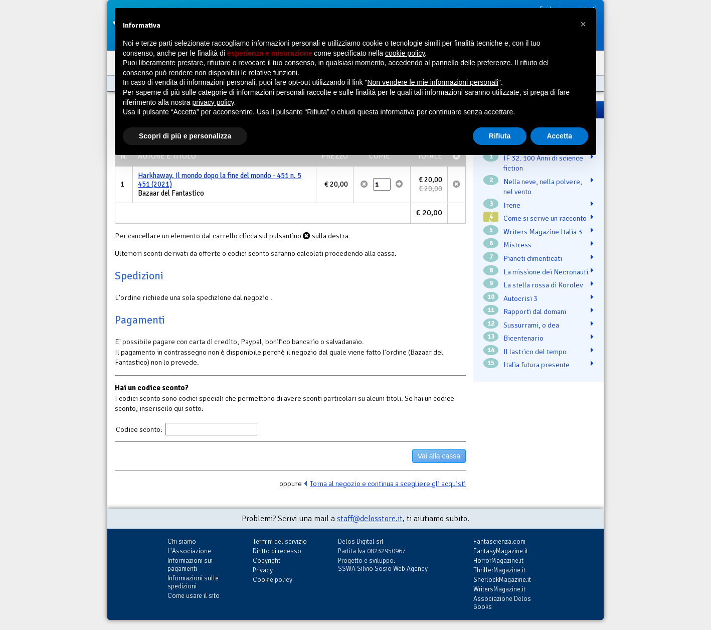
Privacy (263, 570)
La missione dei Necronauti (545, 271)
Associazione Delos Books (502, 602)
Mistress (517, 244)
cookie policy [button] (405, 53)
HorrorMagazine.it (498, 560)
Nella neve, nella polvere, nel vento (542, 187)
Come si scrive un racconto (545, 218)
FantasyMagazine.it (500, 551)
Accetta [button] (559, 136)
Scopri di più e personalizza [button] (185, 136)
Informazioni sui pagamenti (190, 564)
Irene (511, 205)
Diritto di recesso (277, 551)
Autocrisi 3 (520, 298)
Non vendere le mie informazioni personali (432, 82)
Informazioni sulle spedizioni (193, 582)
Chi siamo (181, 541)
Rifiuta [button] (500, 136)
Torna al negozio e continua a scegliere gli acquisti (388, 483)
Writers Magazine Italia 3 (542, 231)
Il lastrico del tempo (535, 351)
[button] (583, 24)
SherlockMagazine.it (502, 579)
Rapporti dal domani (534, 311)
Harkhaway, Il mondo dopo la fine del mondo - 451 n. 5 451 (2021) (219, 180)
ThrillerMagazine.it (499, 570)
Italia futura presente (536, 364)
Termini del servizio (280, 541)
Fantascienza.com (499, 541)
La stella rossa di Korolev (543, 284)
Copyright (266, 560)
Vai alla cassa (439, 456)
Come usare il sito (193, 595)
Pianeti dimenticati (532, 258)
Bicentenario (523, 338)
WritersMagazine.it (499, 589)
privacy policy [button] (213, 102)
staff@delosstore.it (370, 519)
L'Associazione (189, 551)
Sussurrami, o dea (531, 325)
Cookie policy (272, 579)
